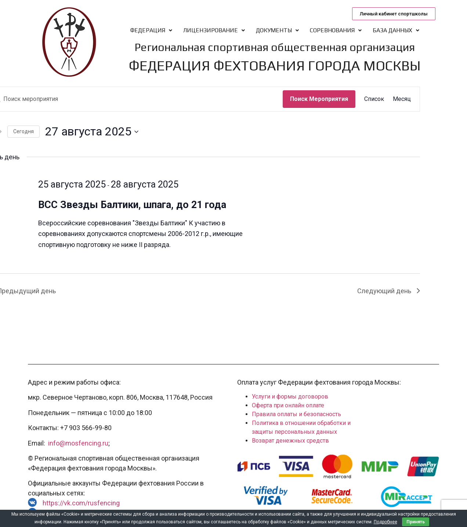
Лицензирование (214, 30)
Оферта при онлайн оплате (288, 405)
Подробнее (385, 521)
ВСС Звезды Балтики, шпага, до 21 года (132, 205)
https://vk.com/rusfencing (81, 503)
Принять (415, 521)
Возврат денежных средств (290, 440)
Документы (277, 30)
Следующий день (388, 291)
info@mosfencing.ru (78, 443)
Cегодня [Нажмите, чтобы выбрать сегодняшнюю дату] (23, 131)
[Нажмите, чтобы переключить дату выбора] (91, 131)
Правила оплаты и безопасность (296, 414)
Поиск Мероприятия (319, 98)
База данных (396, 30)
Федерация (151, 30)
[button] (393, 13)
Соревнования (336, 30)
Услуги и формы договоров (290, 396)
